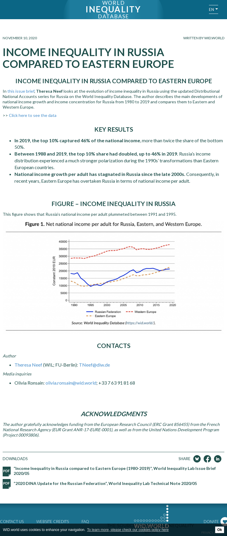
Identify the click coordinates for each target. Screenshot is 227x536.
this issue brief (20, 91)
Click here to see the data (32, 115)
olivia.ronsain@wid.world (71, 382)
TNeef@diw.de (94, 364)
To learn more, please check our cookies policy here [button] (128, 530)
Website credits (52, 521)
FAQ (85, 521)
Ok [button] (219, 530)
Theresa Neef (28, 364)
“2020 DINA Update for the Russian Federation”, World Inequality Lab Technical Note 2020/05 (105, 483)
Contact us (12, 521)
